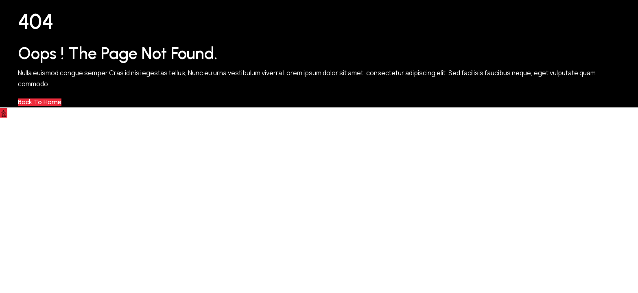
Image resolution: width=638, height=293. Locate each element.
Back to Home (39, 102)
